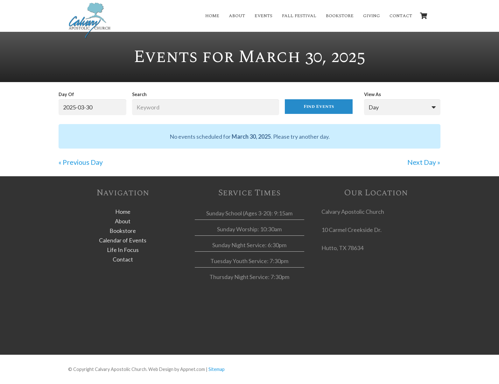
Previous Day (81, 162)
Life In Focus (123, 249)
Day (374, 107)
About (122, 221)
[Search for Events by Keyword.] (205, 107)
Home (122, 211)
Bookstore (122, 230)
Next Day (423, 162)
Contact (123, 259)
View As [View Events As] (372, 94)
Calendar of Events (122, 240)
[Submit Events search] (319, 106)
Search (139, 94)
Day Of (66, 94)
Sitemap (216, 369)
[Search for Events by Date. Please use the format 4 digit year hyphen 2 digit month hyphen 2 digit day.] (92, 107)
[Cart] (424, 16)
